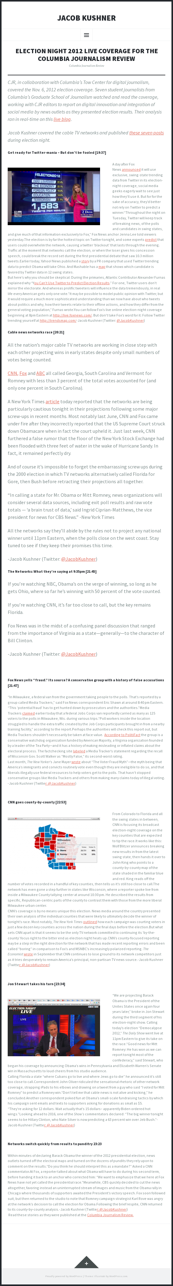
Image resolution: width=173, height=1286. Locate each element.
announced (131, 169)
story (85, 261)
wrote (76, 761)
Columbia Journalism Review (86, 66)
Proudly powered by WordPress (63, 1276)
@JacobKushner (130, 320)
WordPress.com (118, 1276)
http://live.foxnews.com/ (72, 315)
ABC (40, 373)
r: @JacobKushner (60, 783)
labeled (79, 751)
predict (151, 239)
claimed (28, 713)
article (52, 401)
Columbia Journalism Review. (110, 1214)
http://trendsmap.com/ (58, 320)
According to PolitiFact (122, 734)
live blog (62, 119)
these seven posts (146, 132)
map (102, 266)
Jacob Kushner (86, 18)
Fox (23, 373)
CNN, (13, 373)
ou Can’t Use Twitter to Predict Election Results (72, 283)
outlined (90, 921)
